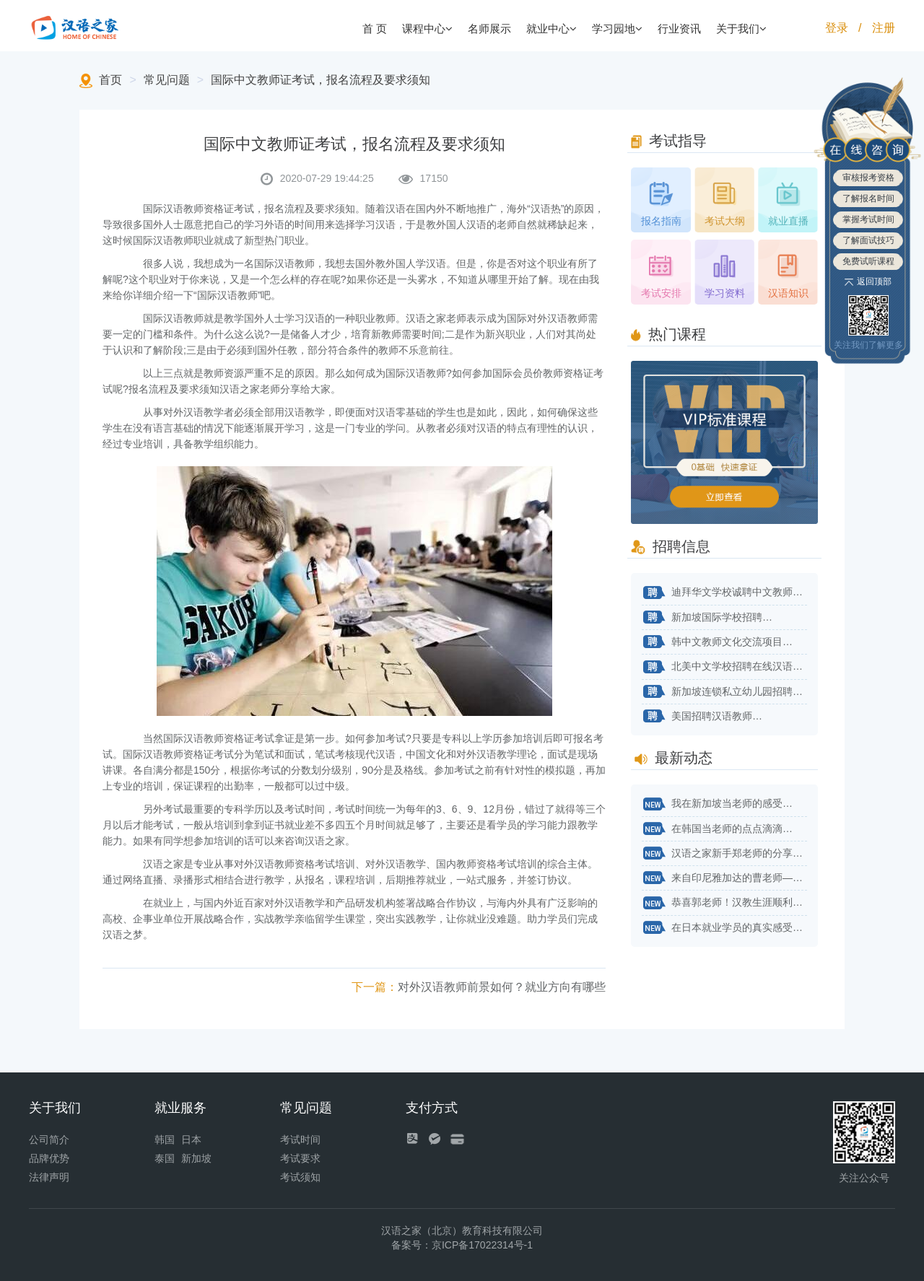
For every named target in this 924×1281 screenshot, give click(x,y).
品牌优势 (49, 1158)
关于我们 (741, 28)
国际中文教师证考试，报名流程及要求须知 (320, 80)
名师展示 (489, 28)
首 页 (374, 28)
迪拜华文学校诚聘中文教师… (722, 593)
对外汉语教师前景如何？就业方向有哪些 (479, 987)
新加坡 (196, 1158)
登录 (836, 28)
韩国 (164, 1139)
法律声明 (49, 1177)
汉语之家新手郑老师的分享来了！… (724, 854)
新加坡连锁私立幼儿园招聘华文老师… (724, 692)
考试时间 (300, 1139)
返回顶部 (868, 281)
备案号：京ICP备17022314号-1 (462, 1245)
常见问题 (167, 80)
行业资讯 (679, 28)
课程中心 (427, 28)
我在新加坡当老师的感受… (717, 804)
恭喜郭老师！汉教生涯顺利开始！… (724, 903)
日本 (191, 1139)
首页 (110, 80)
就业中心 (551, 28)
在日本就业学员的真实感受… (722, 928)
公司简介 (49, 1139)
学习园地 (617, 28)
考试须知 (300, 1177)
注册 (883, 28)
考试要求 (300, 1158)
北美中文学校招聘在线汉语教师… (724, 667)
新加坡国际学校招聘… (707, 618)
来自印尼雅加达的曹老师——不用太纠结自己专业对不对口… (724, 878)
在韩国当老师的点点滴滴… (717, 829)
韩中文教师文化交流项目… (717, 642)
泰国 (164, 1158)
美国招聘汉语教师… (702, 716)
